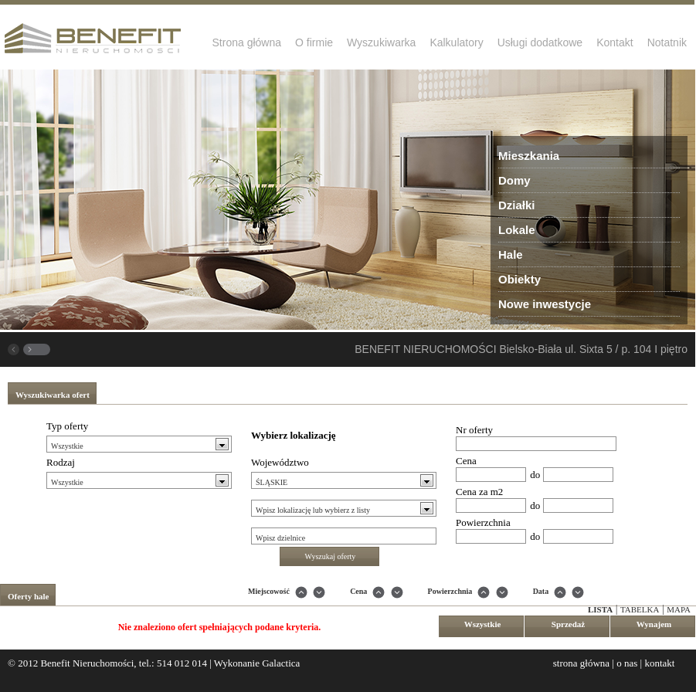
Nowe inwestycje (544, 303)
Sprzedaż (568, 624)
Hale (510, 254)
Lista (600, 609)
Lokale (516, 229)
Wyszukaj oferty (330, 556)
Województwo (280, 462)
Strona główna (247, 42)
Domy (514, 180)
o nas (626, 663)
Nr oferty (474, 430)
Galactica (281, 663)
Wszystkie (482, 624)
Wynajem (654, 624)
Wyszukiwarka (381, 42)
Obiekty (519, 279)
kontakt (659, 663)
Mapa (679, 609)
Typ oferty (67, 426)
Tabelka (639, 609)
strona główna (581, 663)
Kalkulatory (456, 42)
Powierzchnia (483, 522)
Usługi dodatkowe (540, 42)
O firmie (314, 42)
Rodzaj (60, 462)
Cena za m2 (479, 491)
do (535, 474)
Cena (466, 460)
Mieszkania (528, 155)
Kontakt (614, 42)
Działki (516, 205)
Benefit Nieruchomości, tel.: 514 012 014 (123, 663)
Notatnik (667, 42)
